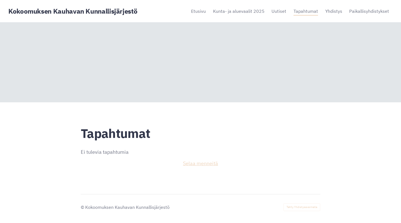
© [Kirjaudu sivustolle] (83, 207)
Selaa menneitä (200, 163)
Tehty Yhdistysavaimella (302, 207)
